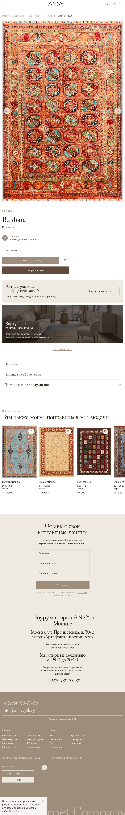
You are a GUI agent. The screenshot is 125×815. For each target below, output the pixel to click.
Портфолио (56, 747)
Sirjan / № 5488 (84, 481)
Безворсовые (33, 747)
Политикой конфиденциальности (70, 594)
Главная (6, 15)
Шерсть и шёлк (10, 747)
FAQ (52, 735)
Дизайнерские (9, 739)
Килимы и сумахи (35, 739)
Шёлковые (32, 743)
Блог (52, 743)
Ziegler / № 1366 (47, 481)
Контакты (76, 743)
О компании (56, 739)
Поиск (18, 779)
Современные (34, 735)
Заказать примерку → (99, 291)
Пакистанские (49, 15)
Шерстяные (34, 15)
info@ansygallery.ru (21, 710)
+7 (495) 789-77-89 (62, 681)
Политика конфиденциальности (66, 757)
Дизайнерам (77, 735)
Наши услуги (77, 739)
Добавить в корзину (30, 260)
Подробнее (15, 811)
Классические (19, 15)
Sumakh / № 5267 (11, 481)
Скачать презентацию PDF (62, 719)
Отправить (62, 585)
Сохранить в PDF (62, 349)
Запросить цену (35, 270)
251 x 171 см (11, 250)
